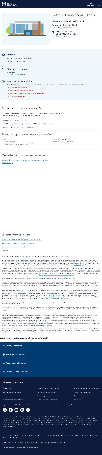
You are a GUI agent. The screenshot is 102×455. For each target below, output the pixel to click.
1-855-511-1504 (14, 74)
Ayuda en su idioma (9, 396)
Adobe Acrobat (43, 442)
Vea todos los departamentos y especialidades (25, 160)
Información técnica (80, 396)
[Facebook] (10, 410)
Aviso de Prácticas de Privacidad (48, 388)
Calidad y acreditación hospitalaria (15, 247)
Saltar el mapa (7, 163)
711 (95, 263)
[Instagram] (28, 410)
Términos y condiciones (45, 396)
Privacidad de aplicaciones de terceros (86, 388)
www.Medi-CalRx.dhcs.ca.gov (54, 297)
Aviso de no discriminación (12, 392)
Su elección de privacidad (46, 392)
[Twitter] (5, 410)
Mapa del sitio (77, 400)
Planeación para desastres (82, 392)
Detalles (15, 437)
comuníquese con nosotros (67, 278)
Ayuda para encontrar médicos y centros (18, 243)
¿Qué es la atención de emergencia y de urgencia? (21, 240)
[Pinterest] (22, 410)
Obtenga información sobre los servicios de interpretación (56, 275)
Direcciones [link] (61, 36)
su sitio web (78, 265)
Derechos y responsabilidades (47, 400)
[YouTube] (16, 410)
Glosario (5, 250)
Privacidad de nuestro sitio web (13, 400)
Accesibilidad (7, 388)
